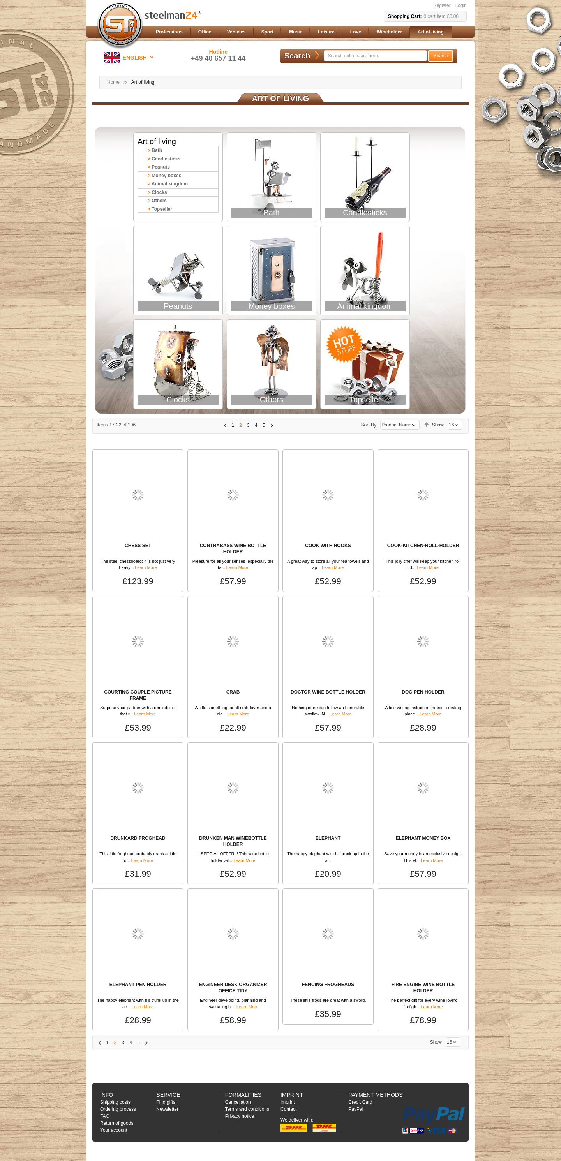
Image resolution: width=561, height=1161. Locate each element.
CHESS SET (138, 545)
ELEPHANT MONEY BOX (422, 838)
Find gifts (165, 1102)
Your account (113, 1130)
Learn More (146, 567)
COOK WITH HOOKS (328, 545)
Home (113, 82)
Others (159, 200)
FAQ (104, 1116)
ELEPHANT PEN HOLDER (138, 984)
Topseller (162, 209)
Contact (288, 1109)
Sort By (368, 425)
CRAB (233, 692)
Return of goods (116, 1123)
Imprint (287, 1102)
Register (442, 5)
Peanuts (161, 167)
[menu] (310, 32)
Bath (157, 150)
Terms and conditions (247, 1109)
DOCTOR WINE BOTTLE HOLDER (328, 692)
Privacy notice (239, 1116)
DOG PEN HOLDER (423, 692)
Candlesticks (166, 159)
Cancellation (238, 1102)
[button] (130, 57)
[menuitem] (169, 32)
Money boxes (166, 175)
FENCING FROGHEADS (328, 984)
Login (461, 5)
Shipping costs (115, 1102)
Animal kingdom (170, 184)
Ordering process (118, 1109)
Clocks (159, 192)
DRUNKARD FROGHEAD (137, 838)
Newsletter (167, 1109)
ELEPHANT (328, 838)
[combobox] (375, 55)
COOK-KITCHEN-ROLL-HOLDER (423, 545)
